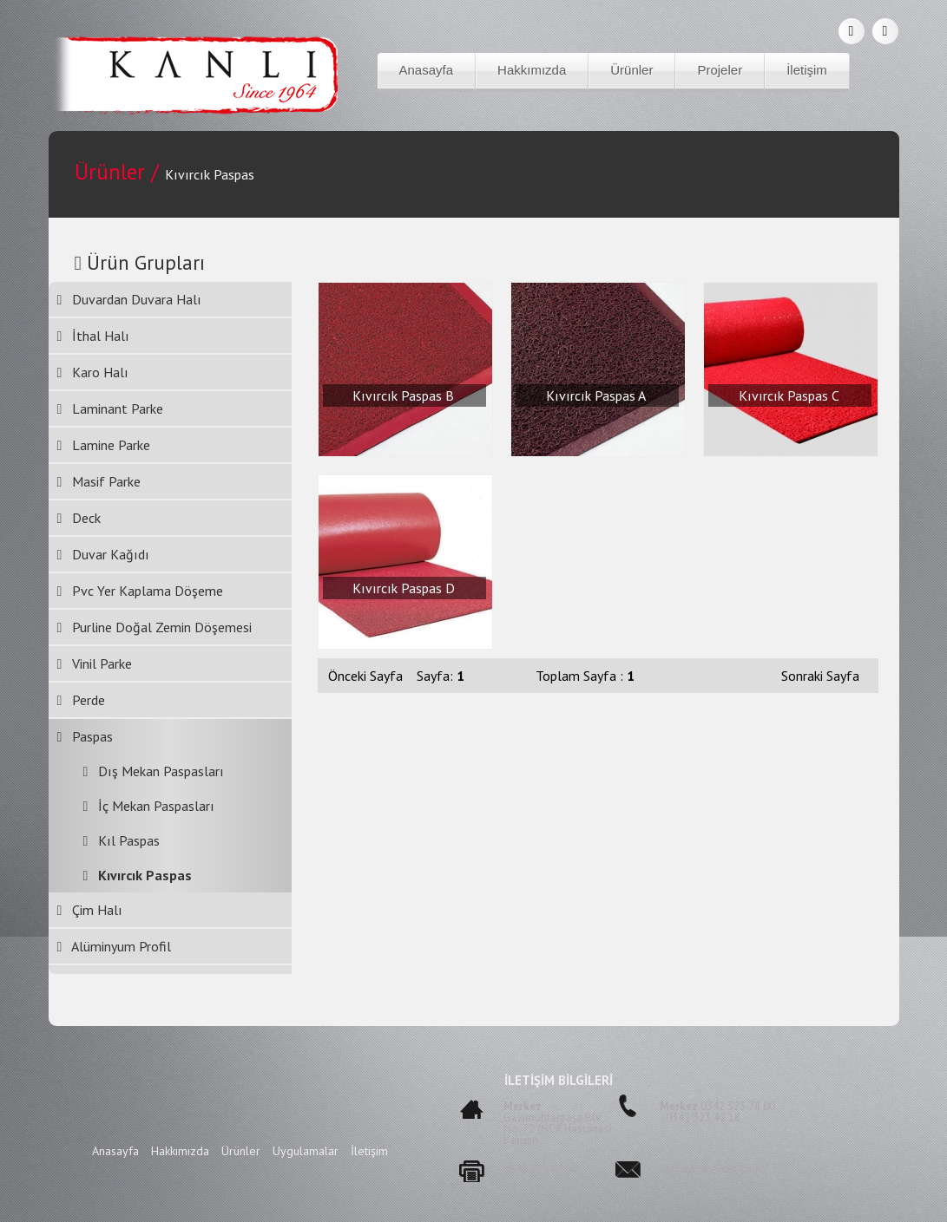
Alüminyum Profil (114, 946)
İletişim (806, 69)
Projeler (719, 69)
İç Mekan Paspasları (142, 805)
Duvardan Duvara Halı (129, 299)
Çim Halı (90, 909)
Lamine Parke (104, 445)
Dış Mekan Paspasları (147, 771)
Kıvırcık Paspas (131, 875)
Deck (79, 517)
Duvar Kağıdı (103, 554)
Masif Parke (99, 481)
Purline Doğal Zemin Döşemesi (155, 627)
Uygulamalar (307, 1151)
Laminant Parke (110, 408)
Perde (81, 700)
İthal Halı (93, 335)
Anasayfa (426, 69)
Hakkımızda (531, 69)
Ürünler (631, 69)
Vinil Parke (95, 663)
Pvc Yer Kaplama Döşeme (140, 590)
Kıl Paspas (115, 840)
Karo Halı (93, 372)
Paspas (85, 736)
